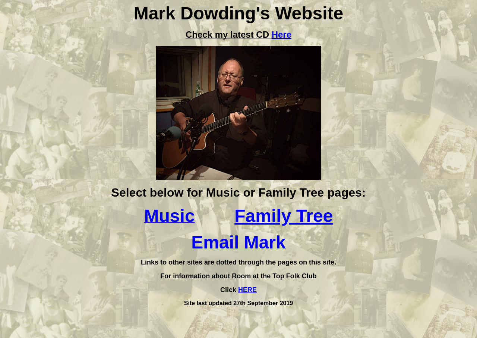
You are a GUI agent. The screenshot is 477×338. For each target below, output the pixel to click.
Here (281, 34)
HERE (247, 290)
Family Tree (283, 216)
